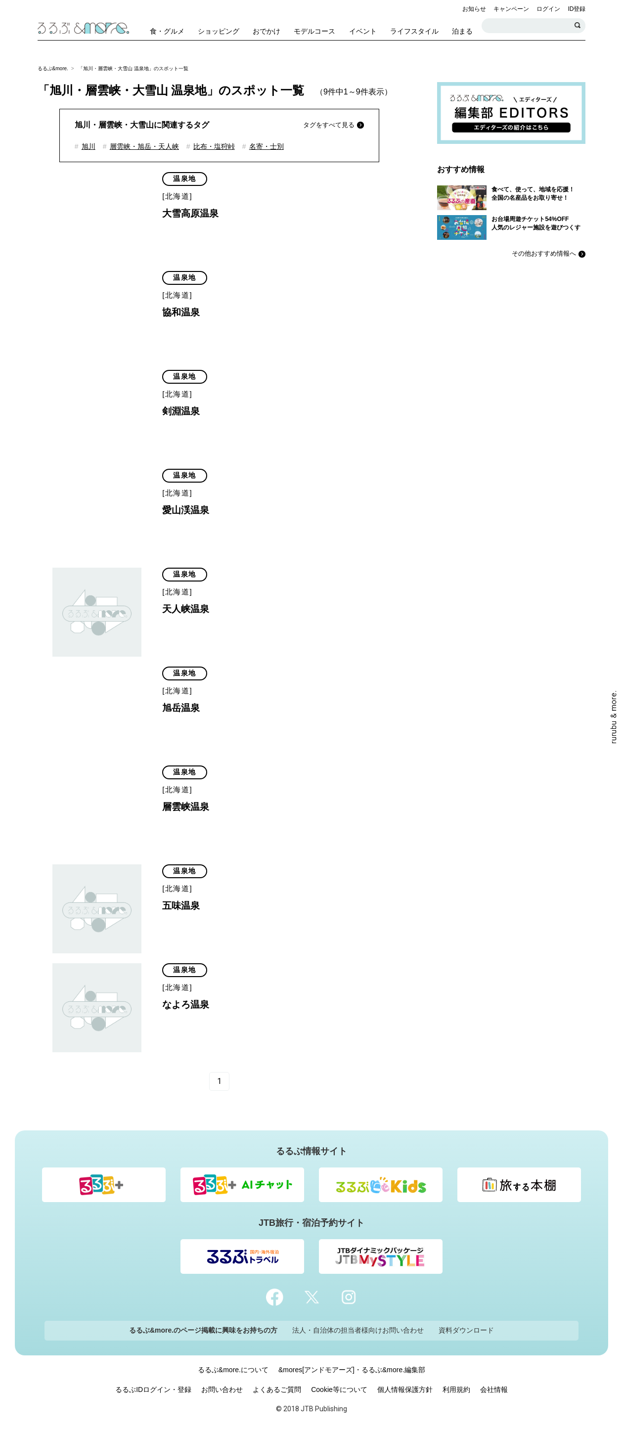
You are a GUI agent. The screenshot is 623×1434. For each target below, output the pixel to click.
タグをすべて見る (329, 125)
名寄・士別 (266, 146)
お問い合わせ (222, 1389)
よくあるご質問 (277, 1389)
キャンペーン (511, 8)
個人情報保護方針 (405, 1389)
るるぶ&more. (53, 68)
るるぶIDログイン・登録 (153, 1389)
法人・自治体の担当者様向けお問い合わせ (358, 1330)
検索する (578, 25)
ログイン (548, 8)
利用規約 (456, 1389)
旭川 (88, 146)
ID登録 (576, 8)
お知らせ (474, 8)
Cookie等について (339, 1389)
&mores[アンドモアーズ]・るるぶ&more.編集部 (351, 1370)
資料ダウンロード (466, 1330)
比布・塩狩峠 (214, 146)
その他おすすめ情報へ (544, 253)
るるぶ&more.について (233, 1370)
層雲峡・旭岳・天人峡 (144, 146)
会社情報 (494, 1389)
